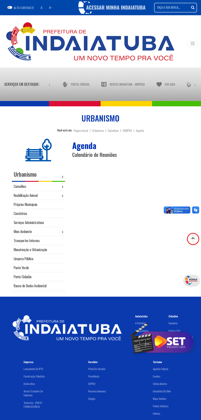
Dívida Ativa (29, 384)
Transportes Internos (27, 240)
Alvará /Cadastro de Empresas (33, 393)
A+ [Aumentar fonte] (50, 7)
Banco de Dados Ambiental (30, 285)
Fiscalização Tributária (34, 376)
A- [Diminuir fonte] (42, 7)
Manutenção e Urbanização (30, 249)
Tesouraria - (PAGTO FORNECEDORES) (33, 405)
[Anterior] (49, 84)
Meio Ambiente (23, 231)
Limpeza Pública (23, 258)
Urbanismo (98, 130)
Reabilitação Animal (26, 195)
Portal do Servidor (97, 369)
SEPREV (91, 384)
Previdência (93, 376)
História (156, 413)
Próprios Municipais (25, 204)
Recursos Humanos (97, 391)
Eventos (156, 376)
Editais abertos (160, 384)
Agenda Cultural (160, 369)
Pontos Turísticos (160, 406)
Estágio (91, 399)
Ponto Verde (21, 267)
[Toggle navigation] (193, 43)
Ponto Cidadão (23, 276)
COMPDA (127, 130)
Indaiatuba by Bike (162, 391)
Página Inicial (81, 130)
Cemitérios (20, 213)
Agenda (140, 130)
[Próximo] (195, 84)
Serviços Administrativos (29, 222)
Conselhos (113, 130)
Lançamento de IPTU (33, 369)
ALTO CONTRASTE (24, 7)
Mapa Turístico (159, 399)
